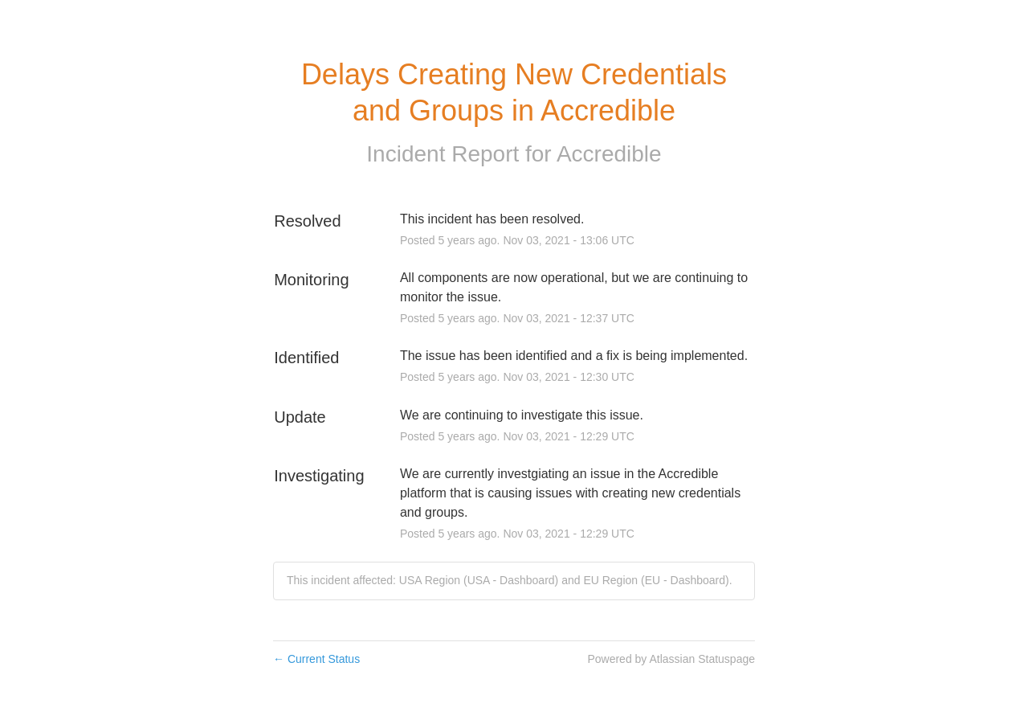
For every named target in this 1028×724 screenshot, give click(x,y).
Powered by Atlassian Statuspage (671, 658)
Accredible (609, 153)
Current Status (316, 658)
